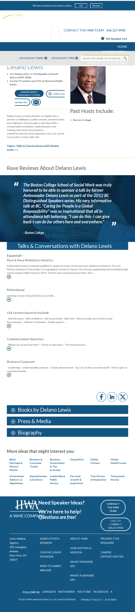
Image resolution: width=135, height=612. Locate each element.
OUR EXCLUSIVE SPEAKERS (50, 554)
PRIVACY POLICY (91, 599)
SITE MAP (110, 599)
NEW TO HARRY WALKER (50, 568)
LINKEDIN (49, 591)
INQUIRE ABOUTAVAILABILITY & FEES (29, 93)
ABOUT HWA (79, 538)
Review (96, 5)
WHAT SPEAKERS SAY (81, 564)
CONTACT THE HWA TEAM (84, 30)
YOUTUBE (84, 591)
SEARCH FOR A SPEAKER (49, 540)
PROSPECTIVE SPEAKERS (110, 540)
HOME (122, 46)
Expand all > (15, 255)
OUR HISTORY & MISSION (80, 550)
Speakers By (33, 58)
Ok (81, 5)
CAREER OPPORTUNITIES (112, 554)
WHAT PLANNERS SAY (82, 577)
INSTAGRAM (66, 591)
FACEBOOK (100, 591)
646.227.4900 (115, 30)
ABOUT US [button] (117, 68)
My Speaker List (114, 38)
